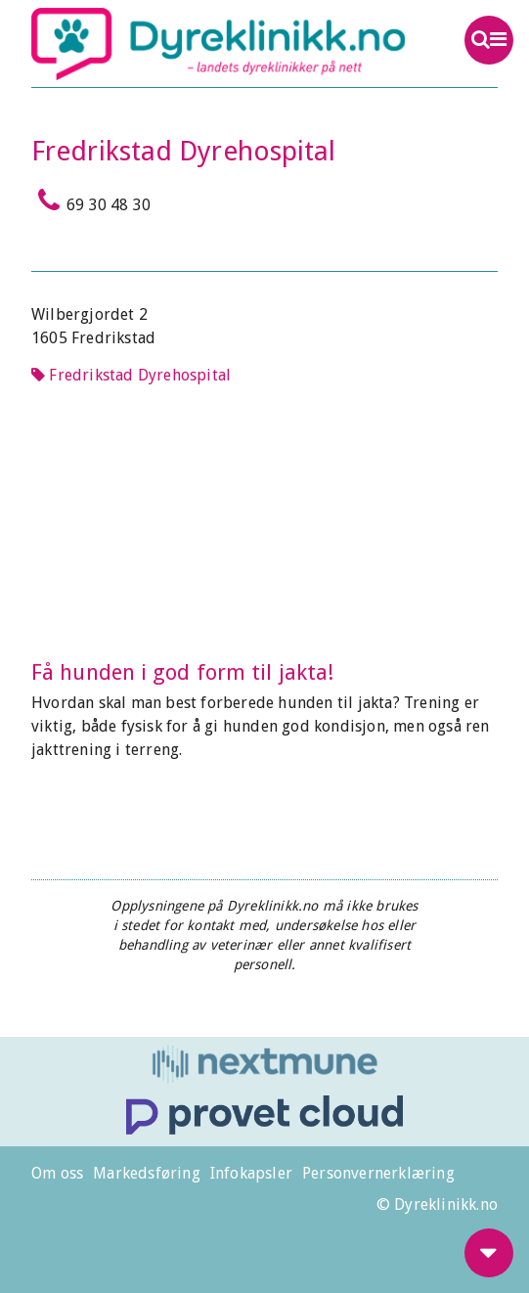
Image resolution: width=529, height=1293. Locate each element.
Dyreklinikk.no (218, 44)
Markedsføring (146, 1173)
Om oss (57, 1173)
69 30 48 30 (91, 200)
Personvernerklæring (378, 1173)
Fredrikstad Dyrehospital (131, 375)
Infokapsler (251, 1173)
